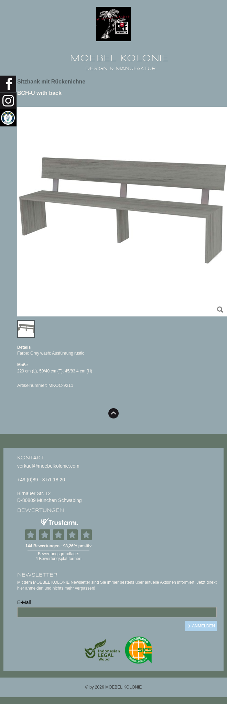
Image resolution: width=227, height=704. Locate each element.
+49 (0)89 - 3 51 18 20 (41, 479)
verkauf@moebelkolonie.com (48, 466)
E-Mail (24, 602)
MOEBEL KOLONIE (119, 58)
